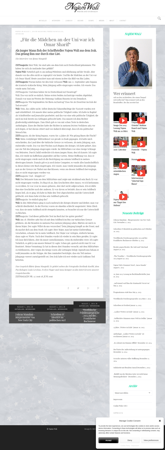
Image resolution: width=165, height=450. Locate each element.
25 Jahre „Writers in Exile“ (123, 327)
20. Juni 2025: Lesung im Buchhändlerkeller (129, 274)
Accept (109, 440)
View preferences (151, 440)
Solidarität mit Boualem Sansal (125, 368)
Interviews (56, 21)
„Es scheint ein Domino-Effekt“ (125, 343)
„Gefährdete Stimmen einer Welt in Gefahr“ (130, 318)
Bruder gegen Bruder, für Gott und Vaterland (130, 247)
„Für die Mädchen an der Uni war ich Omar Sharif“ (57, 42)
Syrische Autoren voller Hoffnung (126, 358)
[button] (160, 421)
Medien (101, 21)
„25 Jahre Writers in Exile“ (123, 312)
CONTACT (122, 21)
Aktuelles (43, 21)
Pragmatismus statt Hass (122, 292)
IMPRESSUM (118, 413)
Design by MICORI (91, 429)
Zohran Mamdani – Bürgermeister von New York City (25, 317)
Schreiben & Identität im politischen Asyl (57, 317)
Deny (129, 440)
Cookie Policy (125, 446)
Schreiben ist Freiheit (121, 305)
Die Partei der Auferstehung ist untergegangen (131, 349)
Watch (123, 120)
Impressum (135, 446)
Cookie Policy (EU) (120, 406)
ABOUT (111, 21)
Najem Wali (42, 31)
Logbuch (68, 21)
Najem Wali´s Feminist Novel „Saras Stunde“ (130, 265)
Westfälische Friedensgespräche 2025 (127, 299)
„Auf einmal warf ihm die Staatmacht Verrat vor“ (131, 283)
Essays (91, 21)
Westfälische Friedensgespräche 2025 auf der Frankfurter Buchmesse (89, 315)
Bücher (80, 21)
